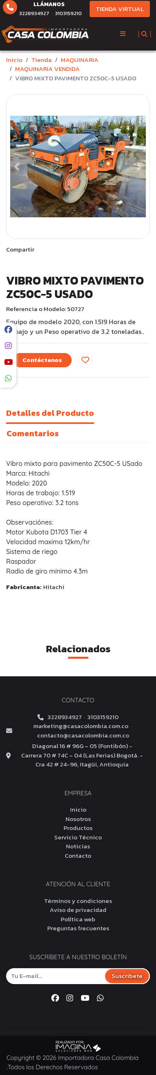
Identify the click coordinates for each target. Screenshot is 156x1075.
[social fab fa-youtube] (8, 362)
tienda (41, 59)
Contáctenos (42, 359)
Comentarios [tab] (33, 433)
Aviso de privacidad (78, 909)
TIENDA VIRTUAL (120, 8)
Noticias (78, 846)
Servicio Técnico (78, 837)
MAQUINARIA (80, 59)
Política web (78, 919)
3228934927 (34, 13)
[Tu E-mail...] (55, 975)
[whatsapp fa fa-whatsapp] (8, 378)
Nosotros (78, 818)
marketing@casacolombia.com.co (80, 726)
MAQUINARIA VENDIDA (47, 68)
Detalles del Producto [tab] (50, 413)
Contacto (78, 855)
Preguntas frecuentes (78, 928)
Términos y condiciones (78, 900)
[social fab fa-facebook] (8, 329)
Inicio (14, 59)
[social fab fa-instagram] (8, 346)
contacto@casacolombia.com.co (83, 735)
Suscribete (127, 975)
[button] (17, 166)
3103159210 (68, 13)
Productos (78, 827)
